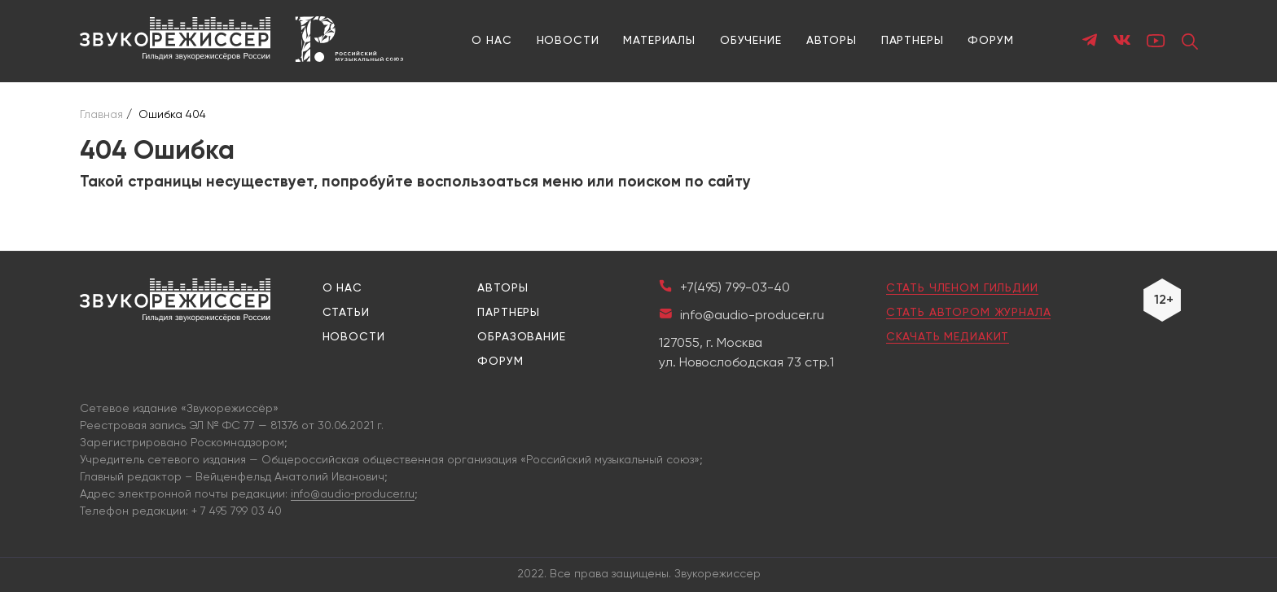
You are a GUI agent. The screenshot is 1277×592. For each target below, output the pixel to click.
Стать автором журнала (968, 312)
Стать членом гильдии (962, 288)
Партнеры (912, 40)
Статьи (346, 312)
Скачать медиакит (947, 337)
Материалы (659, 40)
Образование (521, 337)
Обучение (751, 40)
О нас (491, 40)
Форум (990, 40)
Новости (568, 40)
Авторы (831, 40)
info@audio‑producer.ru (353, 494)
